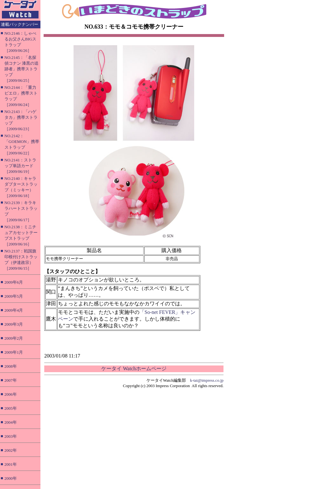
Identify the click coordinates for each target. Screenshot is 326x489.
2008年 (10, 366)
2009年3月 (13, 324)
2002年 (10, 450)
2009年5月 (13, 296)
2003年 (10, 436)
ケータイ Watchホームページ (133, 368)
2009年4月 (13, 310)
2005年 (10, 408)
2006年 (10, 394)
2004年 (10, 422)
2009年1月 (13, 352)
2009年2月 (13, 338)
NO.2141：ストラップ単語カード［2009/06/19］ (20, 166)
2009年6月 (13, 282)
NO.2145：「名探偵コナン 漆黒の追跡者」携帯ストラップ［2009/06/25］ (21, 69)
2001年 (10, 464)
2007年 (10, 380)
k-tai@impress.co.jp (206, 380)
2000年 (10, 478)
